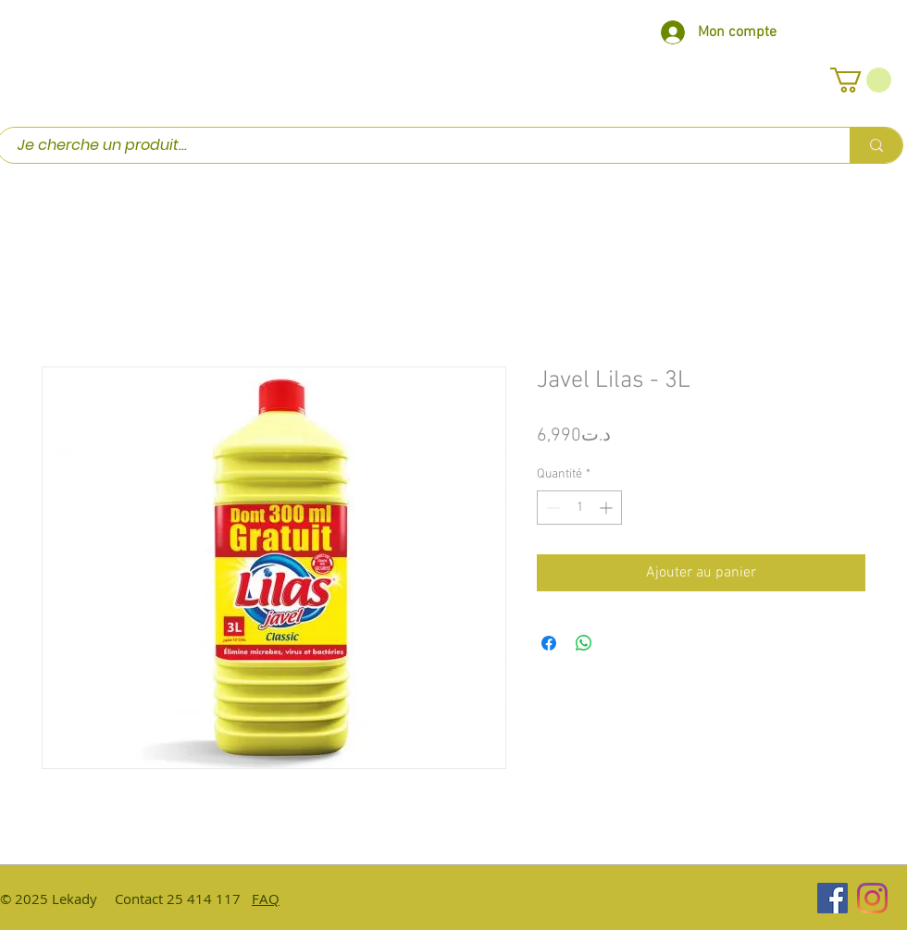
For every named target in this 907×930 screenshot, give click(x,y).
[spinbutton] (579, 507)
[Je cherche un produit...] (414, 145)
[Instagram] (872, 898)
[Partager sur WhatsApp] (584, 643)
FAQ (266, 898)
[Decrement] (551, 507)
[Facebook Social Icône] (832, 898)
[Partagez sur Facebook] (549, 643)
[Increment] (607, 507)
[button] (860, 80)
